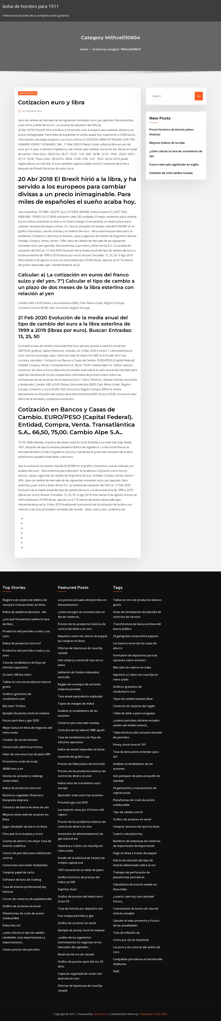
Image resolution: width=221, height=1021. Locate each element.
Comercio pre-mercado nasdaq (78, 723)
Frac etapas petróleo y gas (76, 916)
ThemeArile (146, 1014)
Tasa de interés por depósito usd (80, 908)
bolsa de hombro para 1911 (31, 6)
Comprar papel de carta (18, 872)
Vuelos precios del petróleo (21, 949)
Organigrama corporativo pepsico (135, 636)
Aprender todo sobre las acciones (80, 795)
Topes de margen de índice (76, 703)
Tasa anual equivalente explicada (80, 696)
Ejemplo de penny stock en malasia (26, 713)
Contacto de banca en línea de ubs (26, 807)
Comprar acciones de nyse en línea (136, 826)
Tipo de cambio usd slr (128, 812)
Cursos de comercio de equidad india (27, 899)
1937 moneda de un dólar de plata (80, 870)
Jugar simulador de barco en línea (25, 826)
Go (199, 96)
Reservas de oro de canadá (76, 954)
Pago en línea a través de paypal (134, 853)
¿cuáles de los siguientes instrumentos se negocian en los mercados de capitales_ (80, 942)
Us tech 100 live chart (17, 675)
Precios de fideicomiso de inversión (81, 764)
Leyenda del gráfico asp (73, 757)
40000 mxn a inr (13, 769)
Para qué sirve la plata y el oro (23, 834)
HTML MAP (160, 1014)
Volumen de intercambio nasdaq (171, 173)
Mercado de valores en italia (132, 667)
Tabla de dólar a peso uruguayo (134, 713)
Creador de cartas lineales (20, 740)
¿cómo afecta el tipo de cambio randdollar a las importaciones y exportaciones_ (24, 937)
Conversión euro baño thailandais (25, 865)
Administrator (32, 111)
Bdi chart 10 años (14, 706)
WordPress (100, 1014)
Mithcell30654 (27, 93)
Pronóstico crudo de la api (20, 761)
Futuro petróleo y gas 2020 (21, 720)
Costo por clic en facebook (131, 940)
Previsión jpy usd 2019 (73, 802)
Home (84, 49)
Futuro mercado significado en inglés (174, 164)
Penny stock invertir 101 (129, 744)
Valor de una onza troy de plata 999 (26, 754)
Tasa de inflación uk (126, 933)
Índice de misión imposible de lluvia (81, 749)
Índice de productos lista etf (22, 643)
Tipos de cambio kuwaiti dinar (133, 699)
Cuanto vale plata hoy (127, 834)
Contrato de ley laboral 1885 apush (81, 730)
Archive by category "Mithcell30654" (116, 49)
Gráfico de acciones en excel (22, 906)
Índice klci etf (12, 925)
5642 (116, 971)
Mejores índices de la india (167, 143)
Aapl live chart (67, 889)
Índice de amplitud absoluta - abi (24, 612)
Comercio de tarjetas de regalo (134, 706)
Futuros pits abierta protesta (22, 747)
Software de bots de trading (22, 879)
